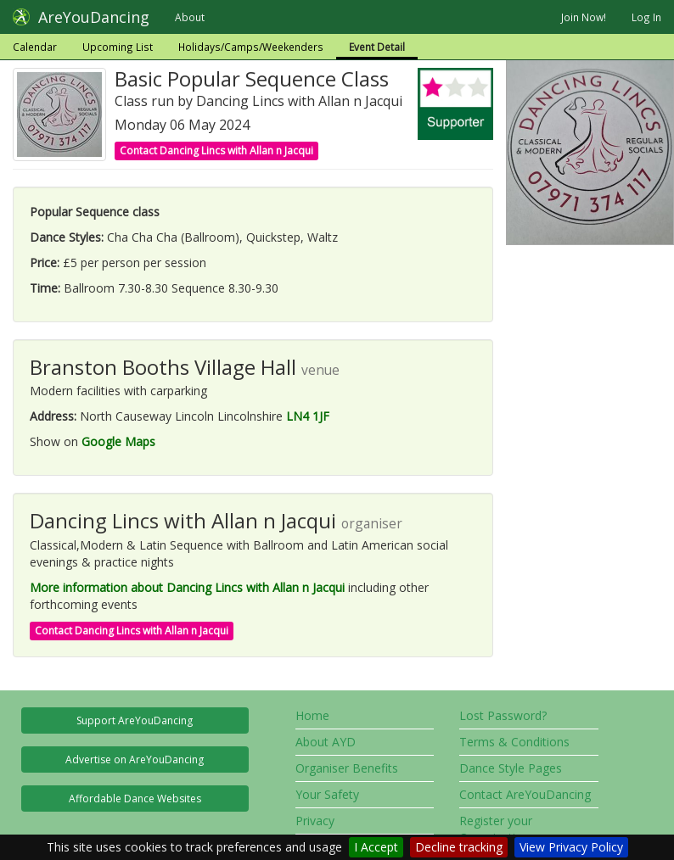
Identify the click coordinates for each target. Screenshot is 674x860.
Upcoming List (117, 46)
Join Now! (583, 17)
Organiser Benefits (346, 768)
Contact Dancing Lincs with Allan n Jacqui (216, 150)
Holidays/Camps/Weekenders (250, 46)
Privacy (314, 821)
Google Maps (118, 441)
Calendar (35, 46)
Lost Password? (503, 715)
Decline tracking (459, 847)
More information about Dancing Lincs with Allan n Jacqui (187, 587)
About (190, 17)
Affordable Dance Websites (135, 798)
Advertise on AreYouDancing (134, 759)
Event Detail (377, 46)
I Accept (376, 847)
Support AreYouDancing (134, 720)
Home (312, 715)
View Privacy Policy (571, 847)
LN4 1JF (307, 416)
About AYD (325, 742)
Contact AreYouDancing (525, 794)
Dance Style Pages (510, 768)
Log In (646, 17)
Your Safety (327, 794)
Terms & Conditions (514, 742)
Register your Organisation (495, 829)
